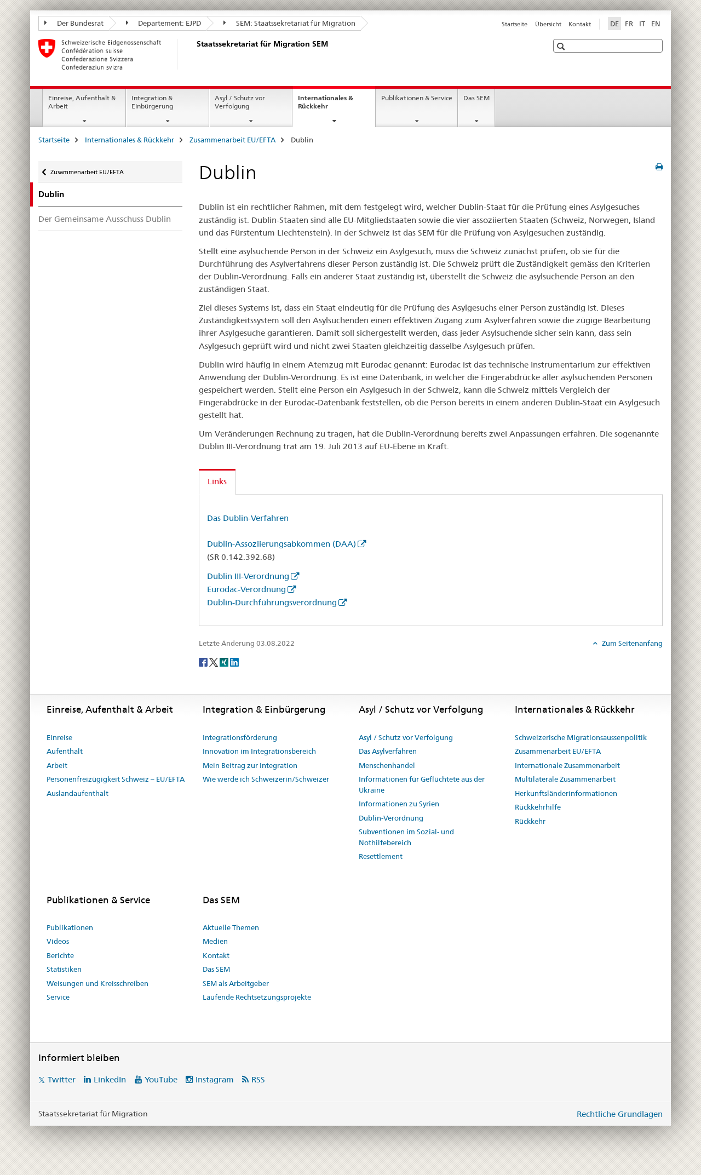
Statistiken (64, 969)
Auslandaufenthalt (77, 793)
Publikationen (70, 927)
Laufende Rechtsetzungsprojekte (257, 997)
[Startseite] (194, 54)
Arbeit (57, 765)
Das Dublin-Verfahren (248, 518)
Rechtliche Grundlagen (620, 1114)
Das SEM (476, 98)
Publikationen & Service (416, 98)
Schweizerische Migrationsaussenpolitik (581, 737)
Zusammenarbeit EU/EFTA (232, 139)
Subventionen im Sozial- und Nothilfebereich (406, 837)
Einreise (59, 737)
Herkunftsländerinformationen (566, 793)
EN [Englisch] (655, 23)
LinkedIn (110, 1079)
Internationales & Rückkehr (325, 106)
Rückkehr (530, 821)
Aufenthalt (65, 751)
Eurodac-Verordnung (246, 589)
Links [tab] (217, 481)
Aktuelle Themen (231, 927)
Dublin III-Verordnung (248, 576)
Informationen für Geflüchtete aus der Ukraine (422, 784)
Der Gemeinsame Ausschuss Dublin (104, 219)
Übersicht (548, 24)
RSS (258, 1079)
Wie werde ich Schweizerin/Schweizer (266, 779)
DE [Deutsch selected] (614, 23)
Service (58, 997)
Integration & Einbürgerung (152, 102)
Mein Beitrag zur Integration (250, 765)
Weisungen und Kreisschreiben (97, 983)
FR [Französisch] (629, 23)
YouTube (161, 1079)
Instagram (215, 1079)
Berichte (60, 955)
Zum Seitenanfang (631, 643)
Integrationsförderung (240, 737)
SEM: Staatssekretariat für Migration (289, 23)
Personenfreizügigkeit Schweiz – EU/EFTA (116, 779)
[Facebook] (204, 661)
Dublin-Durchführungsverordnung (272, 602)
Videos (58, 941)
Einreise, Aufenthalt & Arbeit (82, 102)
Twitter (62, 1079)
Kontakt (579, 24)
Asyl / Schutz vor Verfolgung (240, 102)
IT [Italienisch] (642, 23)
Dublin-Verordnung (391, 817)
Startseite (514, 24)
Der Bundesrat (74, 23)
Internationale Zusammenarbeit (567, 765)
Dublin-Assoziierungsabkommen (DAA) (281, 543)
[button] (562, 46)
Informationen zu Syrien (399, 803)
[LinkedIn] (234, 661)
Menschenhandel (387, 765)
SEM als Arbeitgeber (236, 983)
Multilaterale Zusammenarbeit (565, 779)
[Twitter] (214, 661)
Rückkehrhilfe (538, 807)
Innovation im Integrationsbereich (259, 751)
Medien (215, 941)
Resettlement (381, 856)
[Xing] (225, 661)
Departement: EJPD (164, 23)
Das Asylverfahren (388, 751)
